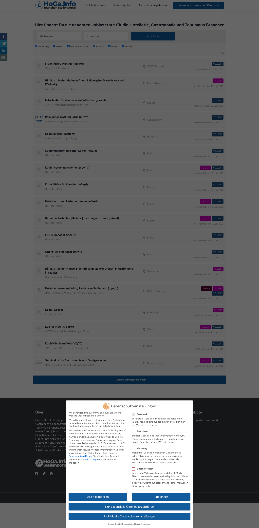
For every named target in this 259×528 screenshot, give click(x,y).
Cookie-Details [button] (114, 524)
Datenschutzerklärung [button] (131, 524)
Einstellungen (92, 459)
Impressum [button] (146, 524)
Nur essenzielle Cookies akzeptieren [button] (129, 506)
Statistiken (141, 431)
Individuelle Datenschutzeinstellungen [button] (129, 516)
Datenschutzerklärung (80, 456)
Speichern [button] (161, 497)
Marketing (140, 448)
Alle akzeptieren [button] (98, 497)
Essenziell (140, 414)
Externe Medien (143, 468)
